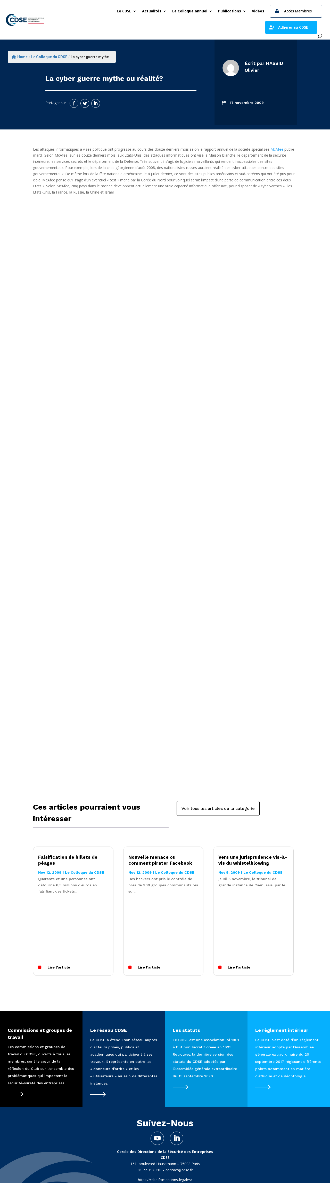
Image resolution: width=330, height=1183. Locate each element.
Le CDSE (124, 11)
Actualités (151, 11)
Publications (229, 11)
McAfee (276, 149)
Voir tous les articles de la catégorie (218, 808)
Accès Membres (298, 11)
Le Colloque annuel (189, 11)
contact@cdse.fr (179, 1169)
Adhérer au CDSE (293, 27)
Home (20, 57)
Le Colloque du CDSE (49, 57)
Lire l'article (58, 967)
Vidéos (258, 11)
